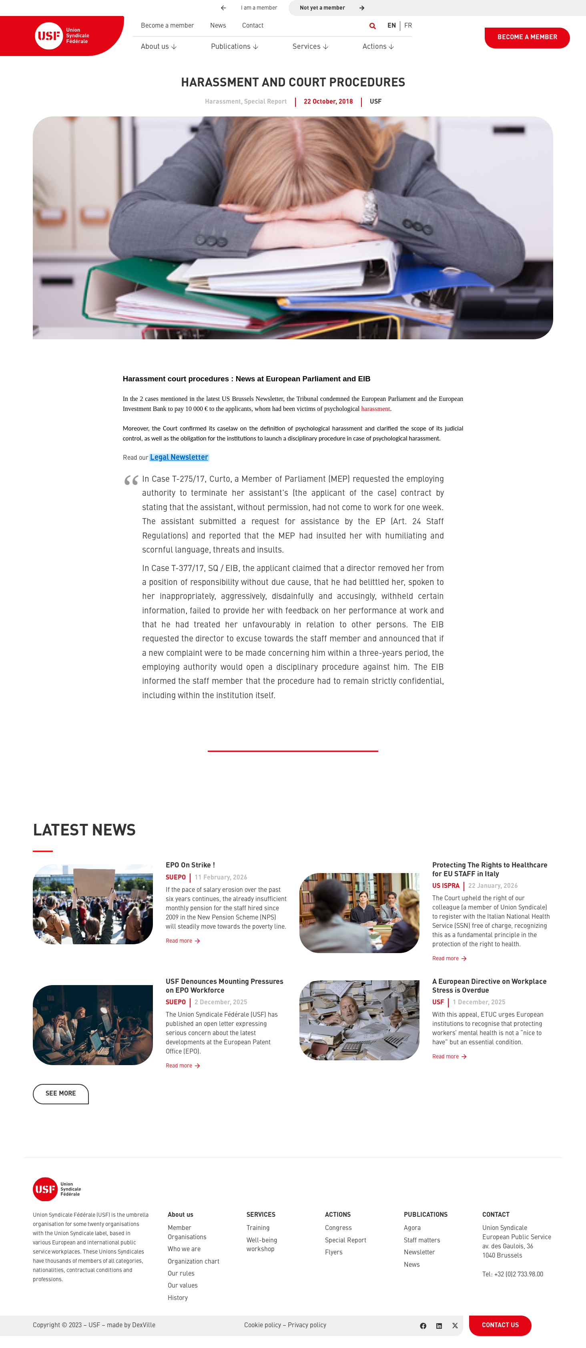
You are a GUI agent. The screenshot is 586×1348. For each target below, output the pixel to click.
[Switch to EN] (391, 26)
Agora (412, 1228)
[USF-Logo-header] (62, 36)
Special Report (345, 1241)
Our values (183, 1286)
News (412, 1265)
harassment (375, 408)
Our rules (181, 1274)
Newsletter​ (419, 1253)
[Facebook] (423, 1326)
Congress (338, 1228)
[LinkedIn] (439, 1326)
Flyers (334, 1253)
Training (258, 1228)
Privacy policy (307, 1325)
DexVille (143, 1325)
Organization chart (193, 1262)
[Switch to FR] (408, 26)
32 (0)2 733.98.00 (520, 1275)
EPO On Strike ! (190, 865)
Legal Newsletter (179, 457)
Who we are (184, 1249)
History (178, 1298)
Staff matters (422, 1241)
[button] (372, 26)
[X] (455, 1326)
